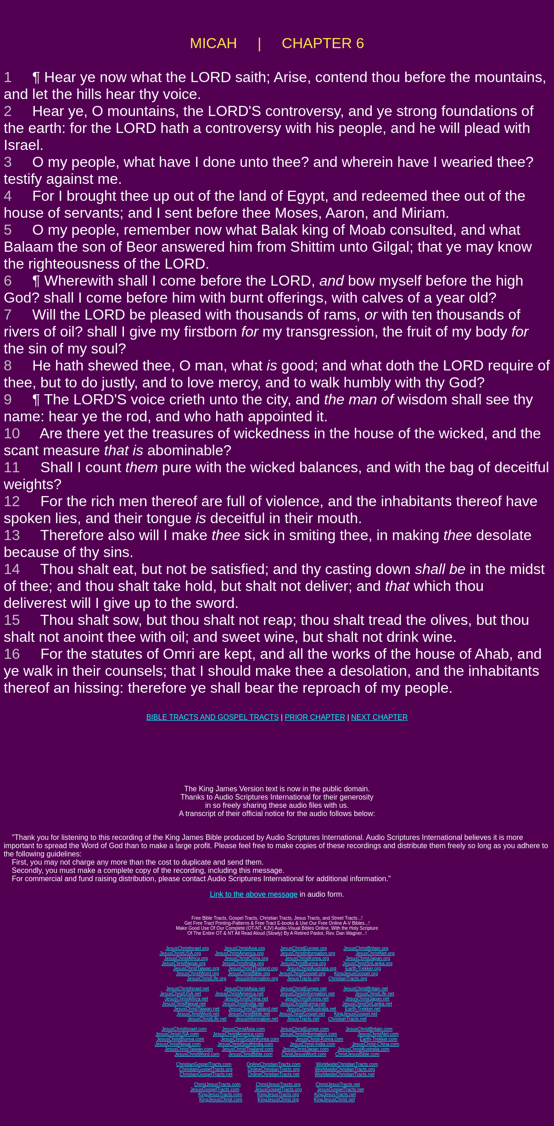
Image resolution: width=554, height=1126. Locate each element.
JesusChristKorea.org (307, 958)
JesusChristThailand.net (253, 1008)
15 (12, 620)
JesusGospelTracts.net (340, 1089)
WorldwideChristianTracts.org (345, 1069)
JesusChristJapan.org (368, 958)
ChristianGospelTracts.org (205, 1069)
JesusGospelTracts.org (278, 1089)
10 (12, 433)
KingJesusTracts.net (335, 1094)
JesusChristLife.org (206, 978)
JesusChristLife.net (374, 993)
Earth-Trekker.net (363, 1008)
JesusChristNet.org (374, 953)
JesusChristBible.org (249, 973)
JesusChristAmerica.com (238, 1034)
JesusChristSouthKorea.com (250, 1039)
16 (12, 654)
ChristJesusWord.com (303, 1054)
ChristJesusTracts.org (278, 1084)
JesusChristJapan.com (305, 1049)
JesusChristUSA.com (177, 1034)
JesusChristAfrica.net (186, 998)
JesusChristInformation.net (307, 993)
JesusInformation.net (256, 1018)
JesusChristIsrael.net (187, 988)
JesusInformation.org (256, 978)
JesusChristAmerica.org (239, 953)
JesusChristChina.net (246, 998)
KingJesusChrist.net (334, 1099)
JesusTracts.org (303, 978)
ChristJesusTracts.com (217, 1084)
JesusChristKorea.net (307, 998)
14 (12, 569)
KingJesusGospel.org (356, 973)
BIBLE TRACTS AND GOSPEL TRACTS (212, 717)
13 (12, 535)
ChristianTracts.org (348, 978)
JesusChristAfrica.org (186, 958)
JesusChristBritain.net (365, 988)
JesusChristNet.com (378, 1034)
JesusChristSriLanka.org (367, 963)
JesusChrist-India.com (312, 1044)
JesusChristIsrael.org (187, 948)
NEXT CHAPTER (379, 717)
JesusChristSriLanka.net (367, 1003)
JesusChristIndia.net (243, 1003)
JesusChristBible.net (249, 1013)
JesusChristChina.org (246, 958)
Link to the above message (253, 894)
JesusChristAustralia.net (311, 1008)
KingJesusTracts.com (220, 1094)
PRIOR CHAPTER (315, 717)
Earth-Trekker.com (378, 1039)
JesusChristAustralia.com (364, 1049)
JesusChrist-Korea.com (319, 1039)
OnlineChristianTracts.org (274, 1069)
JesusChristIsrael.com (184, 1029)
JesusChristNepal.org (184, 963)
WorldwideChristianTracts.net (345, 1074)
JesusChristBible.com (251, 1054)
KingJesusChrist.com (220, 1099)
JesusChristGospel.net (302, 1013)
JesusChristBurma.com (180, 1039)
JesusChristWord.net (198, 1013)
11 (12, 467)
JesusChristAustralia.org (311, 968)
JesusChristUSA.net (180, 993)
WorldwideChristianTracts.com (347, 1064)
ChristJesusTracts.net (338, 1084)
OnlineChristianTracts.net (273, 1074)
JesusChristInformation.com (308, 1034)
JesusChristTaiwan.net (196, 1008)
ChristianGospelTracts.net (205, 1074)
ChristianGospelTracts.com (203, 1064)
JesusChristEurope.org (303, 948)
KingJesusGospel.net (356, 1013)
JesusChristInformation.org (307, 953)
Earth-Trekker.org (363, 968)
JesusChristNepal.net (184, 1003)
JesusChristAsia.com (243, 1029)
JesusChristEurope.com (304, 1029)
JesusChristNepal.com (178, 1044)
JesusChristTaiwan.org (196, 968)
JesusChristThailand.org (253, 968)
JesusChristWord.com (197, 1054)
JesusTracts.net (303, 1018)
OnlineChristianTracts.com (273, 1064)
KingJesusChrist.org (277, 1099)
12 (12, 501)
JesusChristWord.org (197, 973)
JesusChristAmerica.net (239, 993)
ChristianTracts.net (347, 1018)
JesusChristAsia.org (244, 948)
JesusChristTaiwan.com (189, 1049)
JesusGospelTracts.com (215, 1089)
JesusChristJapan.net (367, 998)
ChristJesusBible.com (357, 1054)
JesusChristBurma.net (302, 1003)
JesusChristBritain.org (365, 948)
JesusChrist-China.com (375, 1044)
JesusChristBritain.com (369, 1029)
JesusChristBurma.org (303, 963)
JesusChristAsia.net (244, 988)
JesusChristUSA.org (180, 953)
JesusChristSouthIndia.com (245, 1044)
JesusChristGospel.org (302, 973)
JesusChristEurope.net (303, 988)
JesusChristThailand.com (247, 1049)
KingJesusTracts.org (278, 1094)
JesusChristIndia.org (243, 963)
